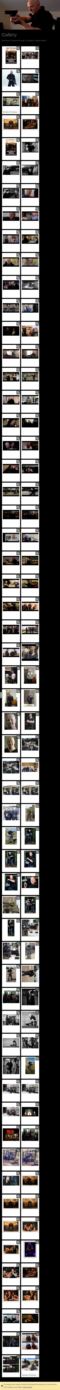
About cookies (27, 1387)
